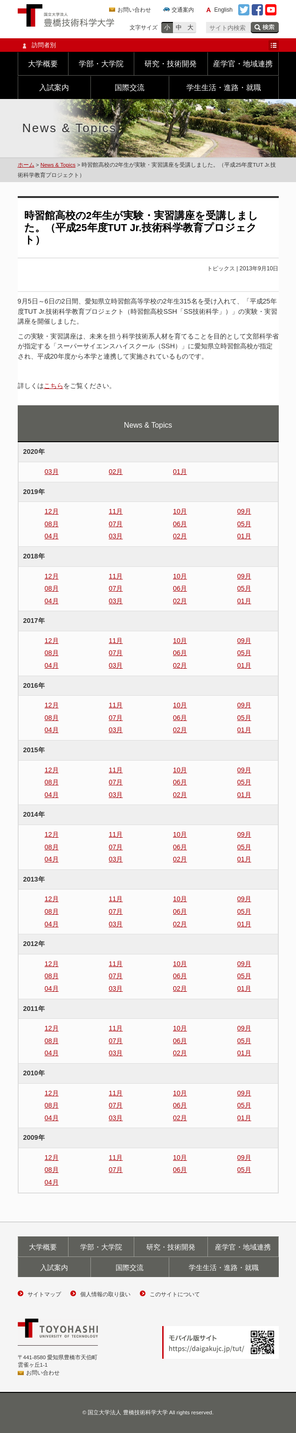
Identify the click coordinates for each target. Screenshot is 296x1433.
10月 (180, 511)
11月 (116, 511)
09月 (244, 511)
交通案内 (183, 9)
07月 (116, 524)
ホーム (26, 165)
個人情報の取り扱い (105, 1294)
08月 (52, 524)
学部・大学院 (101, 64)
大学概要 (43, 64)
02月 (116, 471)
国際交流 (130, 88)
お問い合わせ (134, 9)
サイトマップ (44, 1294)
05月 (244, 524)
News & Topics (58, 165)
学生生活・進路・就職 (223, 88)
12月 (52, 511)
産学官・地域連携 (243, 64)
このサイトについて (175, 1294)
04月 (52, 536)
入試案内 (54, 88)
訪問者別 (148, 45)
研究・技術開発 (171, 64)
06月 (180, 524)
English (223, 9)
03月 (52, 471)
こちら (53, 385)
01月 (180, 471)
